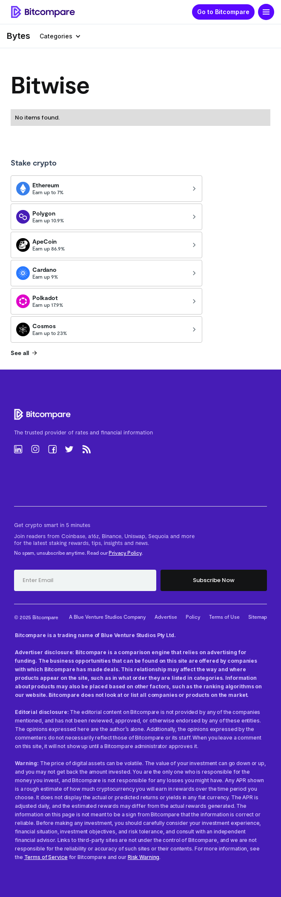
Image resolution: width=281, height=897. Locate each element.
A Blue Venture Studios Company (107, 617)
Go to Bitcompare (223, 11)
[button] (266, 12)
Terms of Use (224, 617)
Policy (193, 617)
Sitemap (257, 617)
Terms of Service (46, 857)
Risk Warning (144, 857)
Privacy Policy (125, 553)
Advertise (166, 617)
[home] (41, 12)
